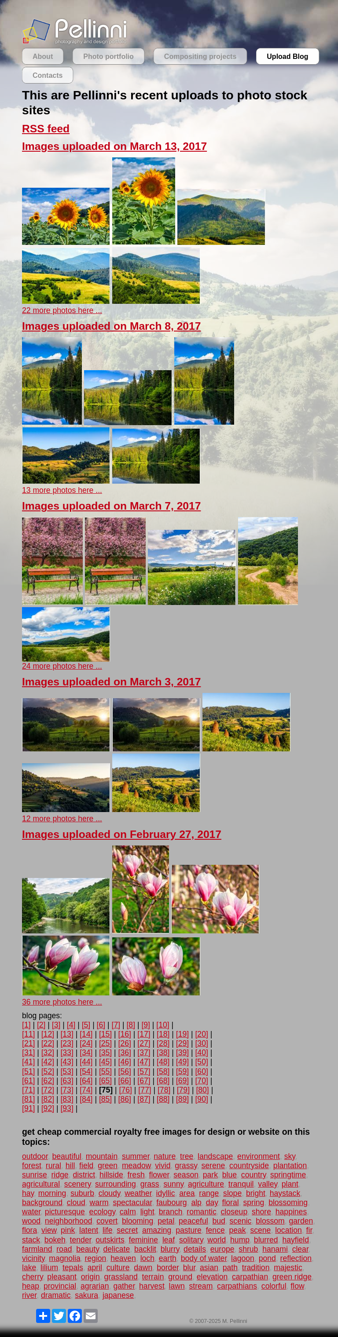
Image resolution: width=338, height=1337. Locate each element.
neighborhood (68, 1221)
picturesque (65, 1211)
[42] (47, 1061)
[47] (143, 1061)
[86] (124, 1099)
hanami (275, 1249)
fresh (136, 1174)
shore (261, 1211)
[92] (47, 1108)
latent (88, 1230)
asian (209, 1267)
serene (213, 1165)
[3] (56, 1024)
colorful (274, 1286)
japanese (118, 1295)
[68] (163, 1080)
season (185, 1174)
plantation (290, 1165)
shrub (248, 1249)
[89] (182, 1099)
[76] (125, 1090)
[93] (66, 1108)
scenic (241, 1221)
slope (232, 1193)
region (95, 1258)
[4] (71, 1024)
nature (165, 1156)
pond (267, 1258)
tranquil (241, 1184)
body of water (204, 1258)
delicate (116, 1249)
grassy (186, 1165)
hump (240, 1239)
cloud (76, 1202)
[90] (201, 1099)
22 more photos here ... (62, 310)
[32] (47, 1052)
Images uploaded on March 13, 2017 (114, 146)
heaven (123, 1258)
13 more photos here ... (62, 490)
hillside (111, 1174)
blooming (137, 1221)
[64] (86, 1080)
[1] (26, 1024)
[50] (201, 1061)
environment (258, 1156)
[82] (47, 1099)
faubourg (171, 1202)
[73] (66, 1090)
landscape (215, 1156)
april (95, 1267)
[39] (182, 1052)
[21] (28, 1043)
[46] (124, 1061)
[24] (86, 1043)
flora (29, 1230)
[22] (47, 1043)
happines (291, 1211)
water (31, 1211)
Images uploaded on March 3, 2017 (111, 682)
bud (218, 1221)
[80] (202, 1090)
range (209, 1193)
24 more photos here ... (62, 666)
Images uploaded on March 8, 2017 (111, 326)
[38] (163, 1052)
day (212, 1202)
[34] (86, 1052)
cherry (32, 1276)
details (195, 1249)
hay (28, 1193)
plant (290, 1184)
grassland (120, 1276)
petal (166, 1221)
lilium (49, 1267)
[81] (28, 1099)
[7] (116, 1024)
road (64, 1249)
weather (138, 1193)
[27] (143, 1043)
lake (29, 1267)
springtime (288, 1174)
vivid (162, 1165)
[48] (163, 1061)
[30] (201, 1043)
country (253, 1174)
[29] (182, 1043)
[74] (86, 1090)
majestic (288, 1267)
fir (309, 1230)
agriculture (206, 1184)
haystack (285, 1193)
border (168, 1267)
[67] (143, 1080)
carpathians (237, 1286)
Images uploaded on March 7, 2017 (111, 506)
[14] (86, 1034)
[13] (66, 1034)
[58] (163, 1071)
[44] (86, 1061)
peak (237, 1230)
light (147, 1211)
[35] (105, 1052)
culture (118, 1267)
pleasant (62, 1276)
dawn (143, 1267)
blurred (266, 1239)
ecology (102, 1211)
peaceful (193, 1221)
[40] (201, 1052)
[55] (105, 1071)
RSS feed (46, 129)
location (288, 1230)
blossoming (288, 1202)
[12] (47, 1034)
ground (180, 1276)
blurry (170, 1249)
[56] (124, 1071)
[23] (66, 1043)
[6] (101, 1024)
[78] (164, 1090)
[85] (105, 1099)
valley (267, 1184)
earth (167, 1258)
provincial (60, 1286)
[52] (47, 1071)
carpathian (250, 1276)
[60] (201, 1071)
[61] (28, 1080)
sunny (173, 1184)
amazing (157, 1230)
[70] (201, 1080)
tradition (256, 1267)
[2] (41, 1024)
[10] (162, 1024)
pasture (189, 1230)
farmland (37, 1249)
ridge (60, 1174)
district (84, 1174)
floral (230, 1202)
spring (253, 1202)
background (42, 1202)
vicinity (33, 1258)
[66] (124, 1080)
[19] (182, 1034)
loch (147, 1258)
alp (196, 1202)
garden (301, 1221)
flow (297, 1286)
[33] (66, 1052)
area (187, 1193)
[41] (28, 1061)
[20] (201, 1034)
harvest (152, 1286)
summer (136, 1156)
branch (171, 1211)
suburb (82, 1193)
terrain (153, 1276)
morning (52, 1193)
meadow (136, 1165)
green (108, 1165)
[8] (130, 1024)
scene (260, 1230)
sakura (86, 1295)
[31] (28, 1052)
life (108, 1230)
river (29, 1295)
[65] (105, 1080)
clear (300, 1249)
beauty (87, 1249)
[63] (66, 1080)
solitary (191, 1239)
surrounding (115, 1184)
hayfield (295, 1239)
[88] (163, 1099)
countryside (249, 1165)
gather (124, 1286)
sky (289, 1156)
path (230, 1267)
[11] (28, 1034)
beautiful (66, 1156)
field (86, 1165)
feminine (143, 1239)
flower (159, 1174)
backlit (145, 1249)
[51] (28, 1071)
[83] (66, 1099)
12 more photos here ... (62, 818)
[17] (143, 1034)
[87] (143, 1099)
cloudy (110, 1193)
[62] (47, 1080)
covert (107, 1221)
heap (30, 1286)
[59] (182, 1071)
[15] (105, 1034)
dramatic (55, 1295)
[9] (145, 1024)
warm (99, 1202)
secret (127, 1230)
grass (149, 1184)
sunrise (34, 1174)
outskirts (110, 1239)
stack (31, 1239)
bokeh (55, 1239)
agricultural (41, 1184)
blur (189, 1267)
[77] (144, 1090)
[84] (86, 1099)
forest (31, 1165)
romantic (201, 1211)
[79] (183, 1090)
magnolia (64, 1258)
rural (53, 1165)
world (216, 1239)
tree (186, 1156)
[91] (28, 1108)
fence (215, 1230)
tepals (72, 1267)
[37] (143, 1052)
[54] (86, 1071)
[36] (124, 1052)
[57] (143, 1071)
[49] (182, 1061)
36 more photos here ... (62, 1002)
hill (70, 1165)
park (210, 1174)
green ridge (292, 1276)
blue (229, 1174)
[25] (105, 1043)
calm (128, 1211)
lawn (177, 1286)
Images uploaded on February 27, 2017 (121, 834)
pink (68, 1230)
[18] (163, 1034)
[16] (124, 1034)
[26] (124, 1043)
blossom (270, 1221)
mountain (102, 1156)
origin (90, 1276)
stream (201, 1286)
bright (255, 1193)
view (48, 1230)
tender (81, 1239)
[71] (28, 1090)
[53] (66, 1071)
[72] (47, 1090)
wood (31, 1221)
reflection (296, 1258)
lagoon (242, 1258)
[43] (66, 1061)
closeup (234, 1211)
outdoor (35, 1156)
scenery (77, 1184)
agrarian (95, 1286)
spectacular (132, 1202)
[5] (86, 1024)
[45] (105, 1061)
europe (222, 1249)
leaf (168, 1239)
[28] (163, 1043)
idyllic (165, 1193)
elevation (212, 1276)
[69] (182, 1080)
